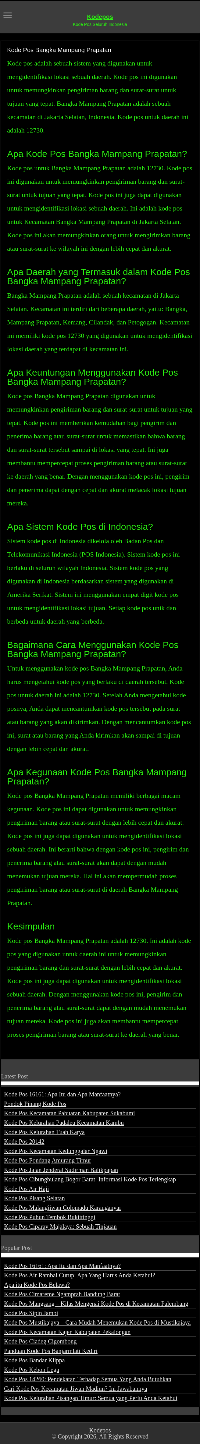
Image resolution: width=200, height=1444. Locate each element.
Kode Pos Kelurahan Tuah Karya (44, 1132)
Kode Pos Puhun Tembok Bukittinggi (49, 1217)
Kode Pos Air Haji (26, 1188)
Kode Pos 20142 (24, 1141)
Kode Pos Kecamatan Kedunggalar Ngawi (55, 1151)
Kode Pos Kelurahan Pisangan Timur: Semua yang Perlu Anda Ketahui (90, 1398)
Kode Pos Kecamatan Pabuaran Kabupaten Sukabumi (69, 1113)
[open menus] (8, 16)
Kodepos (100, 16)
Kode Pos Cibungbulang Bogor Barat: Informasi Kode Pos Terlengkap (90, 1179)
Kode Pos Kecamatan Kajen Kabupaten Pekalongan (67, 1332)
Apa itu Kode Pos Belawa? (37, 1284)
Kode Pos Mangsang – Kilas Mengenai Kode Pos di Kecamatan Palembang (96, 1303)
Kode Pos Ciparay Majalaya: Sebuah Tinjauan (60, 1226)
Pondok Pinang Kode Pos (35, 1103)
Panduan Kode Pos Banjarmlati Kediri (51, 1350)
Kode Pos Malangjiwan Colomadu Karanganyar (62, 1207)
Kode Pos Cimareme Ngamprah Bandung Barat (62, 1294)
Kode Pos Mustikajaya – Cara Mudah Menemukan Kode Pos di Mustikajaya (97, 1322)
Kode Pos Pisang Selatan (34, 1198)
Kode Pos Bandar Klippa (34, 1360)
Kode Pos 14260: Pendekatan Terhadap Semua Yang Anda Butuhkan (87, 1379)
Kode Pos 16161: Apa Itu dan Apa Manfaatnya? (62, 1094)
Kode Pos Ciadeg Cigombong (40, 1341)
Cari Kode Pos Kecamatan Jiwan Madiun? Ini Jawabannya (75, 1388)
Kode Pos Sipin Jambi (31, 1313)
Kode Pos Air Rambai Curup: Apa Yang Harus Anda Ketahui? (79, 1275)
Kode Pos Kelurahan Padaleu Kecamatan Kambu (64, 1122)
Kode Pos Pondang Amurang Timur (47, 1160)
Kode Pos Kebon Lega (31, 1369)
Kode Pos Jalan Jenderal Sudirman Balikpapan (61, 1169)
